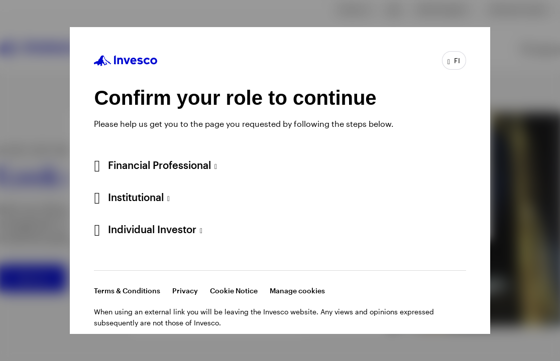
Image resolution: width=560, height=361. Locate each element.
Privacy (185, 290)
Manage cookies (297, 290)
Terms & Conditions (127, 290)
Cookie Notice (234, 290)
